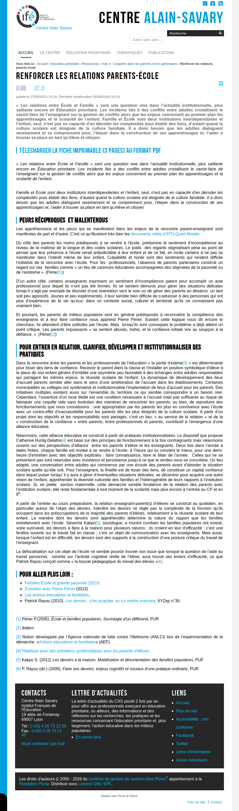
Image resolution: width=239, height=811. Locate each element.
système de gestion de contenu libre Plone (128, 779)
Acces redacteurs (192, 760)
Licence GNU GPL (95, 784)
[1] (60, 272)
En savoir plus (89, 737)
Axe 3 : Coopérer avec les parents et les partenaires (139, 64)
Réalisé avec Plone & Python (119, 795)
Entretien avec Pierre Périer (50, 589)
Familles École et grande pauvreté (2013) (62, 583)
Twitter (182, 744)
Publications (161, 53)
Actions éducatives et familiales (67, 642)
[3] (185, 363)
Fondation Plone (34, 784)
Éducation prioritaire (88, 53)
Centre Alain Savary (54, 28)
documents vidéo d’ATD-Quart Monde (165, 234)
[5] (97, 523)
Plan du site (186, 711)
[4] (64, 440)
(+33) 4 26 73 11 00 (48, 726)
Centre (161, 17)
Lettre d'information (193, 752)
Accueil (26, 53)
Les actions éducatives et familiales (57, 595)
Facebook (185, 735)
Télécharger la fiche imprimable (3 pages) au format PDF (90, 150)
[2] (53, 334)
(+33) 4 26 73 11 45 (41, 733)
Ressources (90, 64)
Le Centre (50, 53)
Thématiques (129, 53)
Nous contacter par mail (43, 744)
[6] (160, 561)
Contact (216, 802)
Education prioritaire (64, 64)
